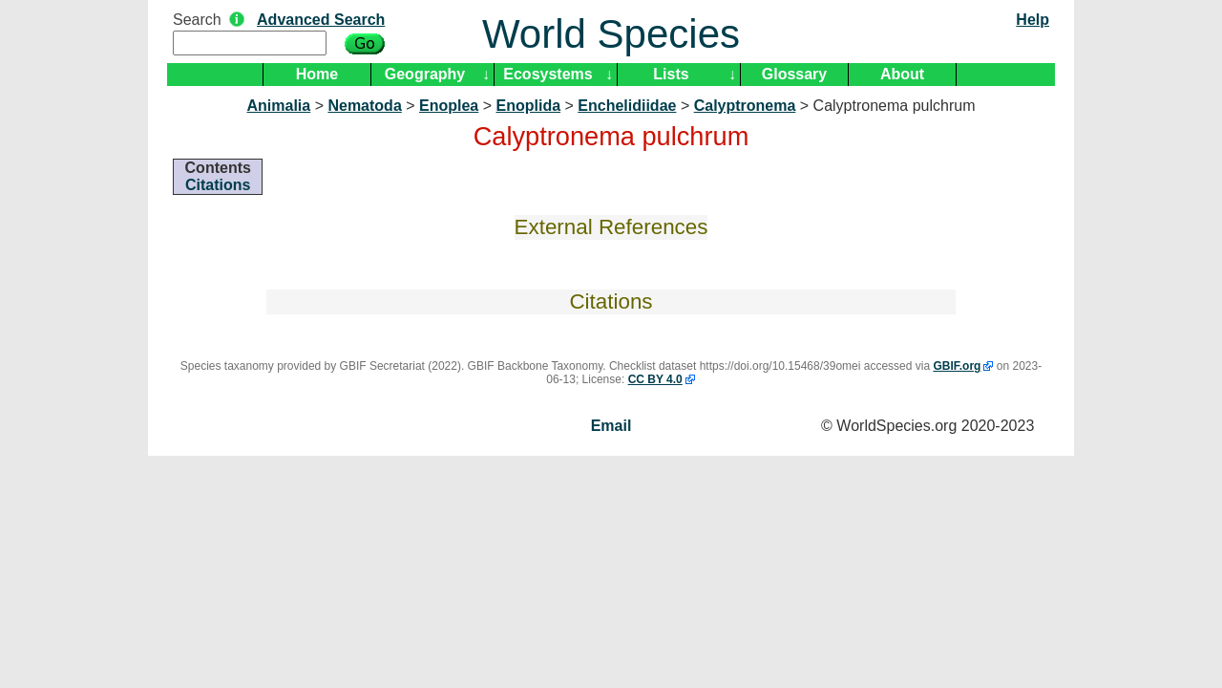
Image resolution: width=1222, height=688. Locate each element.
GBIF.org (956, 366)
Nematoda (364, 105)
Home (317, 74)
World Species (611, 33)
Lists (670, 74)
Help (1032, 19)
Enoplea (448, 105)
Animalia (279, 105)
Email (611, 426)
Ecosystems (547, 74)
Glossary (794, 74)
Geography (425, 74)
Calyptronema (745, 105)
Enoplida (528, 105)
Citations (217, 185)
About (902, 74)
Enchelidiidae (627, 105)
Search (197, 19)
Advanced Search (321, 19)
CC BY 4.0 (655, 379)
